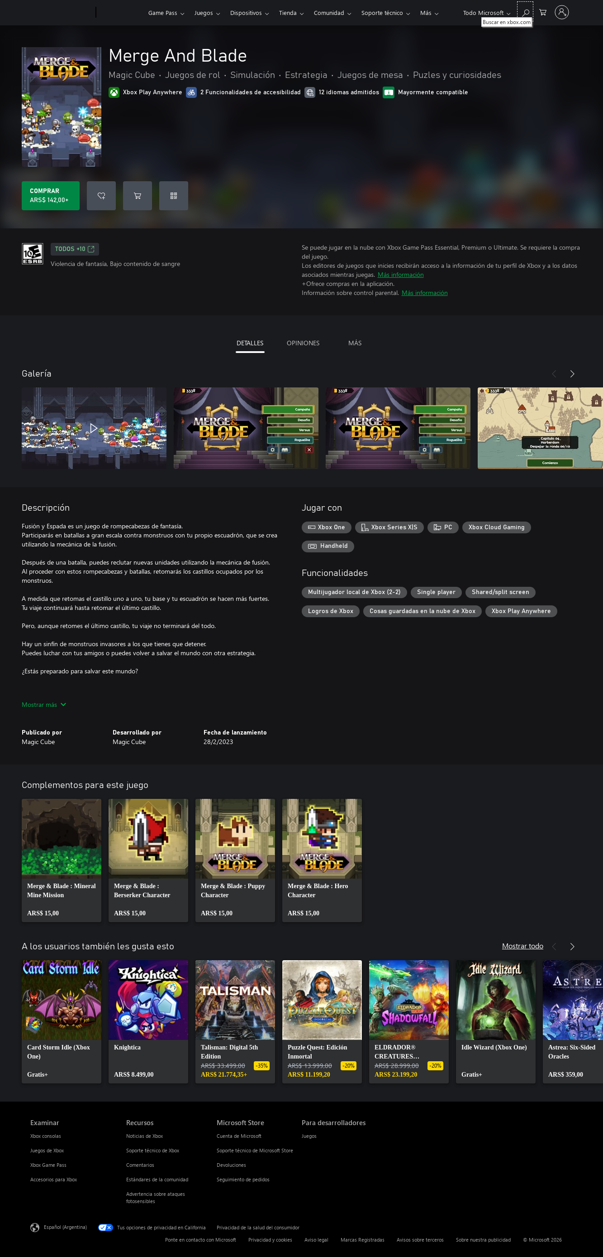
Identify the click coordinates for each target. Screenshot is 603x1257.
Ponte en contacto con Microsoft (200, 1239)
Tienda (288, 12)
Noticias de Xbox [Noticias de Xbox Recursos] (144, 1136)
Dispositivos (246, 12)
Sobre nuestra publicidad (483, 1239)
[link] (61, 860)
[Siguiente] (572, 373)
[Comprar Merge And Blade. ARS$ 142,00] (51, 195)
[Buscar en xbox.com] (525, 11)
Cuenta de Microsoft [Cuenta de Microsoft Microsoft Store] (239, 1136)
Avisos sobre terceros (420, 1239)
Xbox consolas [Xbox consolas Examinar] (45, 1136)
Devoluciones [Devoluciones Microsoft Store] (231, 1165)
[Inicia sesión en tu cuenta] (562, 12)
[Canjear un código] (173, 195)
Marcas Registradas (363, 1239)
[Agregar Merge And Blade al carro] (137, 195)
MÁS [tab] (354, 342)
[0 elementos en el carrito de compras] (542, 11)
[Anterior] (554, 373)
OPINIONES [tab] (303, 342)
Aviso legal (316, 1239)
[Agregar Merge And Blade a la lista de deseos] (101, 195)
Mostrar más (44, 704)
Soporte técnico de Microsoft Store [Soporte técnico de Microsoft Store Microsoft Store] (255, 1150)
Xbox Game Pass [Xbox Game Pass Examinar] (48, 1165)
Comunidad (329, 12)
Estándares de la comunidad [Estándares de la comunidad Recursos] (157, 1179)
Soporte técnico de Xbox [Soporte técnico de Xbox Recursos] (152, 1150)
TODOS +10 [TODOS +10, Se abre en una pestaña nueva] (75, 249)
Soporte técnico (382, 12)
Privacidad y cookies (270, 1239)
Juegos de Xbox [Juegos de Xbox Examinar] (47, 1150)
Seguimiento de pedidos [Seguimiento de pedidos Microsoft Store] (243, 1179)
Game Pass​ (162, 12)
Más (426, 12)
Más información (401, 274)
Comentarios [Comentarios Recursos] (140, 1165)
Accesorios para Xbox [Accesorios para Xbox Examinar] (53, 1179)
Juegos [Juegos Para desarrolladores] (309, 1136)
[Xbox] (121, 12)
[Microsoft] (61, 12)
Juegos (204, 12)
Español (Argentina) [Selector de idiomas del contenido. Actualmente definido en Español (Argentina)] (65, 1227)
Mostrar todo (522, 945)
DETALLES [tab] (250, 342)
